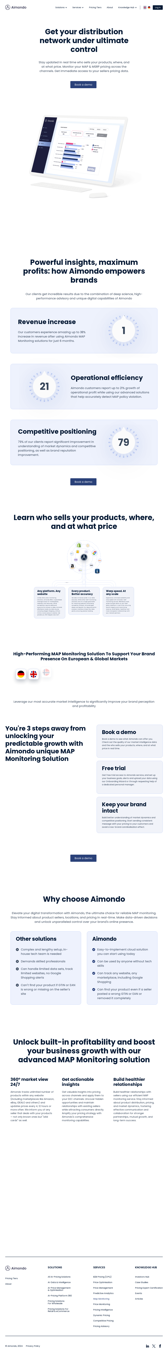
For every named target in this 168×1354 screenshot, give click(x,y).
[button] (61, 7)
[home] (15, 7)
